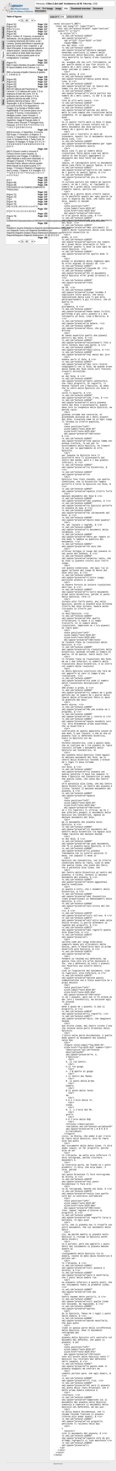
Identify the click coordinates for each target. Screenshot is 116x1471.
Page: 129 (42, 86)
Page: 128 (42, 84)
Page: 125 (42, 70)
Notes (3, 78)
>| (81, 17)
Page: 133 (42, 130)
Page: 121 (42, 60)
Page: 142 (42, 194)
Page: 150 (42, 204)
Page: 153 (42, 213)
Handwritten (3, 67)
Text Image (47, 8)
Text (38, 8)
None (3, 102)
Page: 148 (42, 199)
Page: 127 (42, 82)
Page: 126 (42, 77)
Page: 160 (42, 237)
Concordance (3, 90)
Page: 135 (42, 178)
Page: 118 (42, 34)
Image (58, 8)
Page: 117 (42, 29)
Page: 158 (42, 223)
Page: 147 (42, 197)
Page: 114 (42, 24)
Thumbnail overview (80, 8)
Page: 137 (42, 182)
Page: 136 (42, 180)
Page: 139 (42, 185)
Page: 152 (42, 209)
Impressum (57, 1464)
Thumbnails (3, 32)
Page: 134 (42, 149)
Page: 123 (42, 62)
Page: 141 (42, 192)
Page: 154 (42, 216)
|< (56, 17)
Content (3, 45)
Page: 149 (42, 202)
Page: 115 (42, 27)
